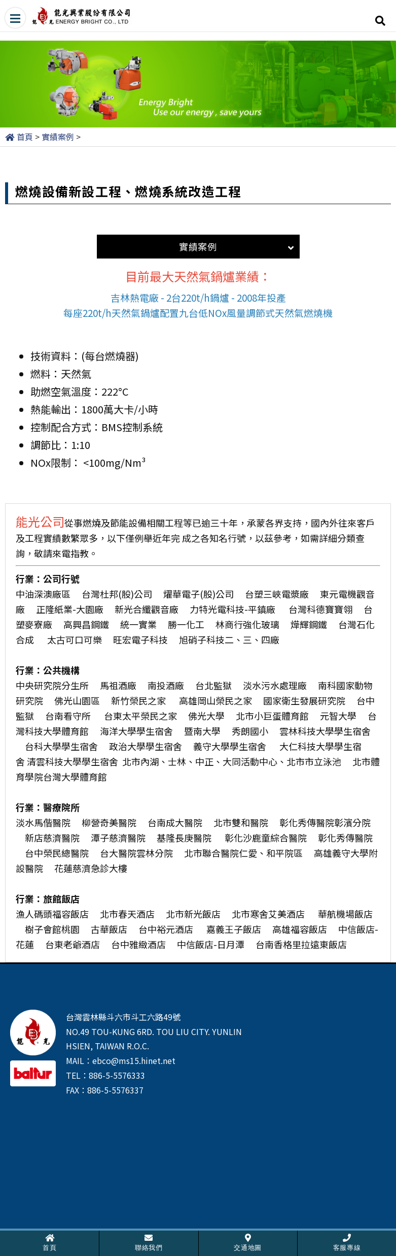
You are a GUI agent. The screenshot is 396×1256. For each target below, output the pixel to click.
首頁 (25, 137)
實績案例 (58, 137)
